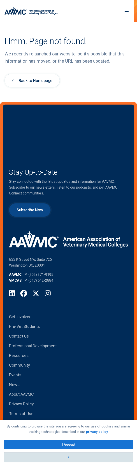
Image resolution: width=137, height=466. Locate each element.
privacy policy (97, 432)
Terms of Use (21, 413)
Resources (19, 355)
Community (19, 365)
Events (15, 374)
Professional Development (33, 345)
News (14, 384)
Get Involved (20, 316)
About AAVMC (21, 394)
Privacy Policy (21, 404)
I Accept (68, 445)
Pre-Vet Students (24, 326)
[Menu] (126, 11)
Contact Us (19, 336)
